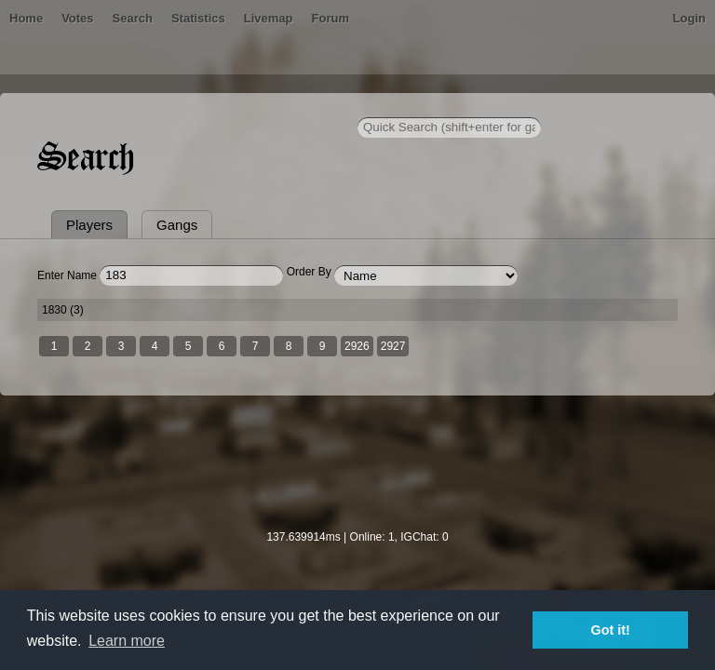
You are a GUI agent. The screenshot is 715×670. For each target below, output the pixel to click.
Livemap (268, 18)
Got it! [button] (610, 630)
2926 (357, 346)
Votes (77, 18)
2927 (393, 346)
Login (689, 18)
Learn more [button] (126, 641)
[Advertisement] (357, 474)
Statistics (198, 18)
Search (133, 18)
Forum (330, 18)
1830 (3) (63, 309)
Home (26, 18)
